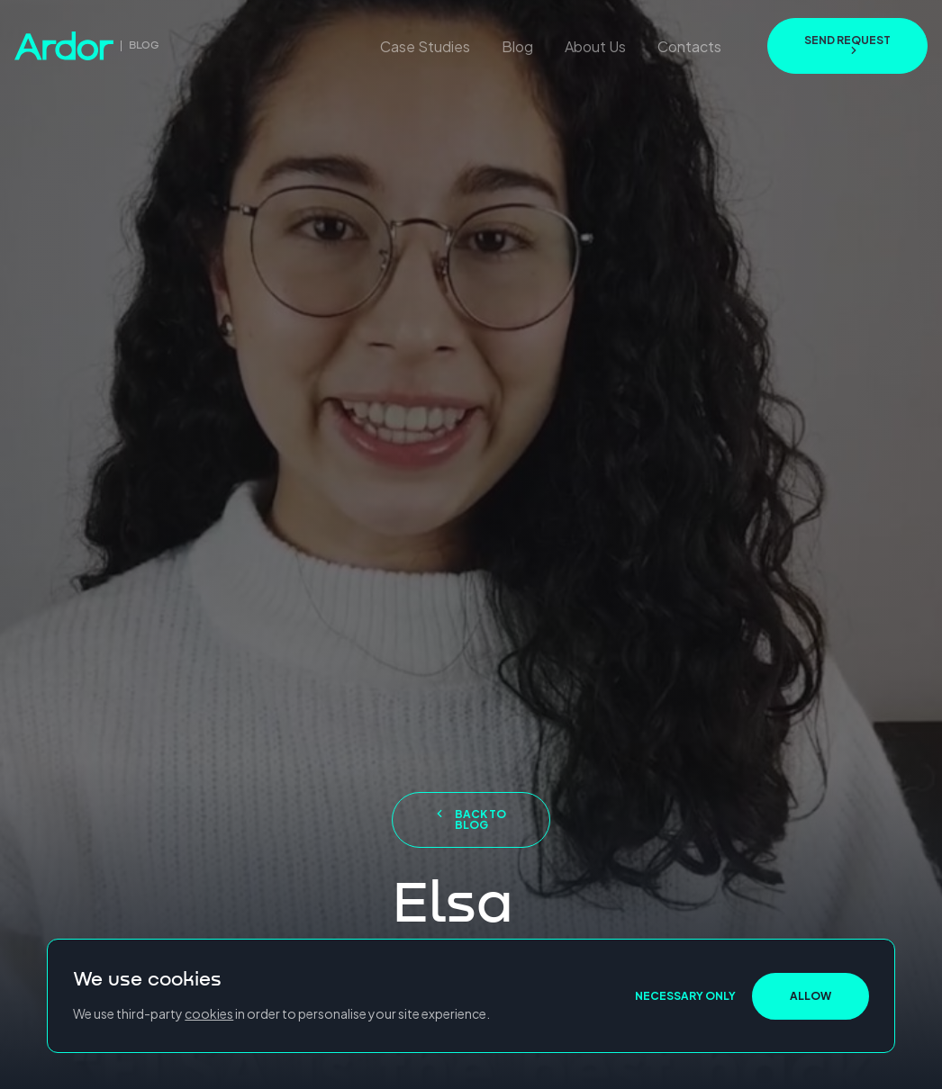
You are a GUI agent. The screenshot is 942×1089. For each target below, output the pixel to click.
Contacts (689, 46)
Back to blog (471, 819)
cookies (209, 1013)
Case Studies (425, 46)
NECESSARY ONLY (685, 996)
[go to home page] (86, 46)
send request (847, 44)
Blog (517, 46)
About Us (595, 46)
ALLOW (810, 996)
